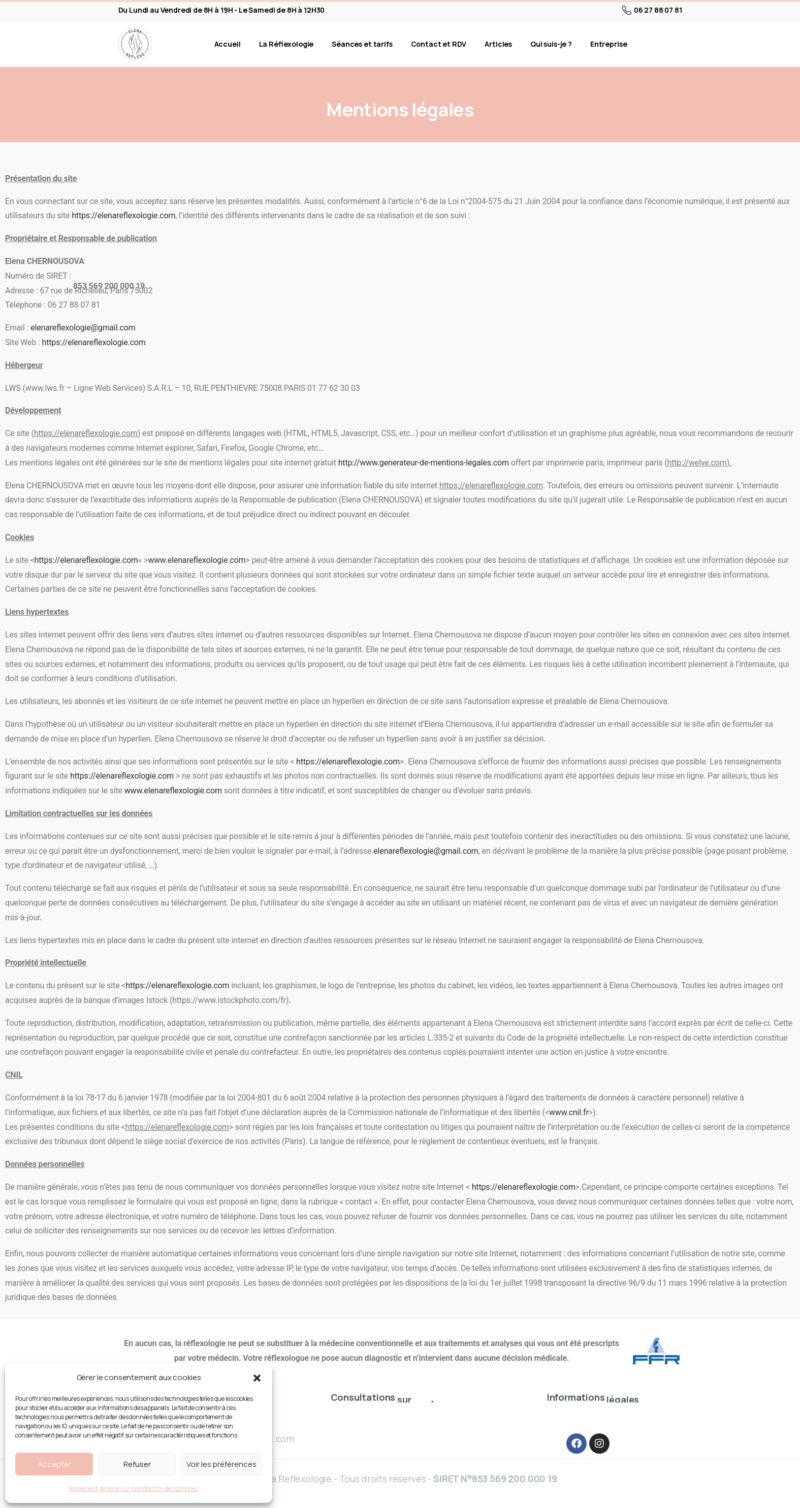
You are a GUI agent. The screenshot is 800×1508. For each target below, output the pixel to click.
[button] (257, 1377)
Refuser (137, 1464)
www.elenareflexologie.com (196, 560)
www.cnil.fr (569, 1112)
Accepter (54, 1464)
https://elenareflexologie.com (123, 215)
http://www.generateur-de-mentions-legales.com (423, 462)
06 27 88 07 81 (652, 10)
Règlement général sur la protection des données (133, 1488)
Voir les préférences (221, 1464)
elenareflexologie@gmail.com (82, 327)
